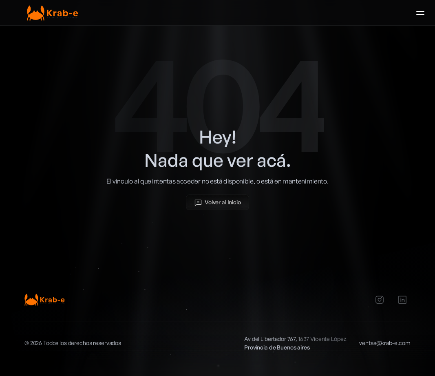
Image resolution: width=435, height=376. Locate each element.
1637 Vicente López (322, 338)
